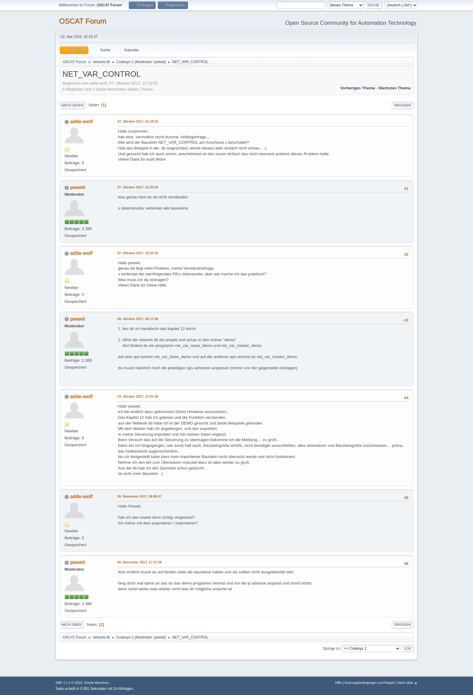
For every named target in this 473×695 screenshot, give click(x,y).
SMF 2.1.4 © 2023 (69, 682)
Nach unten (72, 105)
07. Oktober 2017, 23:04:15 (137, 253)
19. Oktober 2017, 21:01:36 (137, 396)
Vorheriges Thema (357, 88)
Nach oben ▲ (407, 682)
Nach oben (71, 624)
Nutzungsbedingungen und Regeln (369, 682)
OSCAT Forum (82, 21)
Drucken (402, 105)
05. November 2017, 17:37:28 (139, 562)
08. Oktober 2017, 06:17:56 (137, 319)
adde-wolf (81, 121)
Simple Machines (96, 682)
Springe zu (331, 648)
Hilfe (338, 682)
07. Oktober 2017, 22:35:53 (137, 187)
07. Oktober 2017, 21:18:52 (137, 121)
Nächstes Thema (395, 88)
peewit (159, 62)
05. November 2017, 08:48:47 (139, 496)
